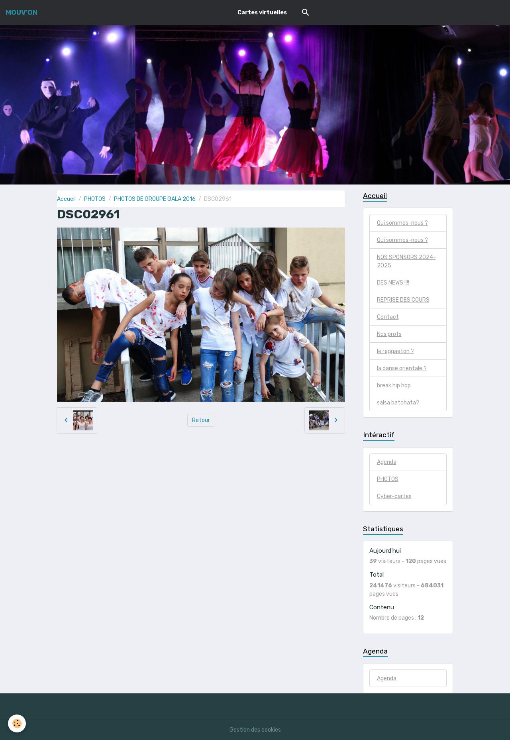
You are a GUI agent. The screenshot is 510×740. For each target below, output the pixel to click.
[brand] (21, 12)
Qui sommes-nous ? (402, 223)
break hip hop (394, 385)
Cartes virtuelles (262, 12)
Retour (201, 420)
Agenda (386, 462)
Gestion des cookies (255, 729)
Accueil (66, 199)
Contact (388, 317)
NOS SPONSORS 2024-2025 (406, 261)
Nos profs (389, 334)
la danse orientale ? (402, 368)
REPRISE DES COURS (403, 299)
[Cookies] (17, 723)
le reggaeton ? (395, 351)
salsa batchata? (398, 402)
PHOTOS (95, 199)
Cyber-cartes (394, 496)
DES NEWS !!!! (393, 282)
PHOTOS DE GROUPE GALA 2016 (155, 199)
